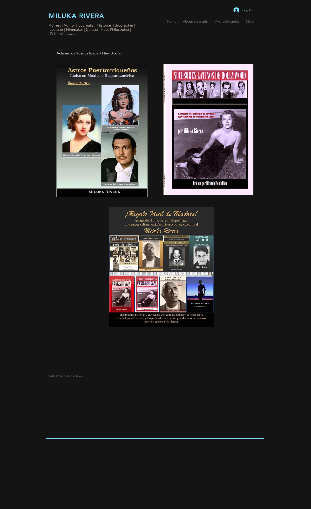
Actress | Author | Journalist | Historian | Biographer (91, 25)
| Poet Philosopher (114, 29)
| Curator (91, 29)
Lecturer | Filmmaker (67, 29)
